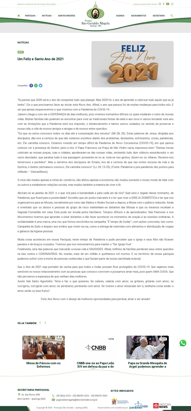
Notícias (46, 16)
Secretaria (159, 16)
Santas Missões (66, 16)
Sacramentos (138, 16)
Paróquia (30, 16)
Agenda (120, 16)
